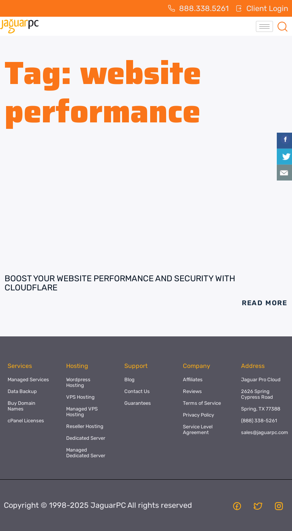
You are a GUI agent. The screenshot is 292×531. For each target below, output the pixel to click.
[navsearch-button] (282, 26)
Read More (264, 303)
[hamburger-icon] (264, 26)
